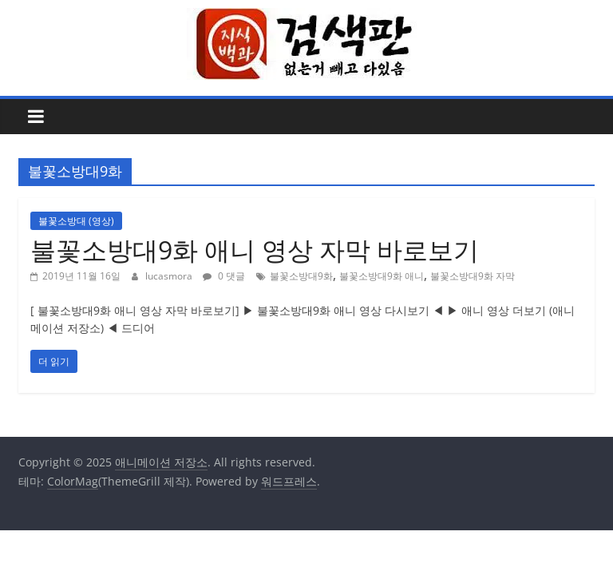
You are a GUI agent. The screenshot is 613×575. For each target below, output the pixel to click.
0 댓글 (224, 276)
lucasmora (170, 276)
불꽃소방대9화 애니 (381, 276)
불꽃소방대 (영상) (76, 221)
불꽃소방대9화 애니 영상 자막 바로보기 (254, 249)
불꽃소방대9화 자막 (472, 276)
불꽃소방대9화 (301, 276)
